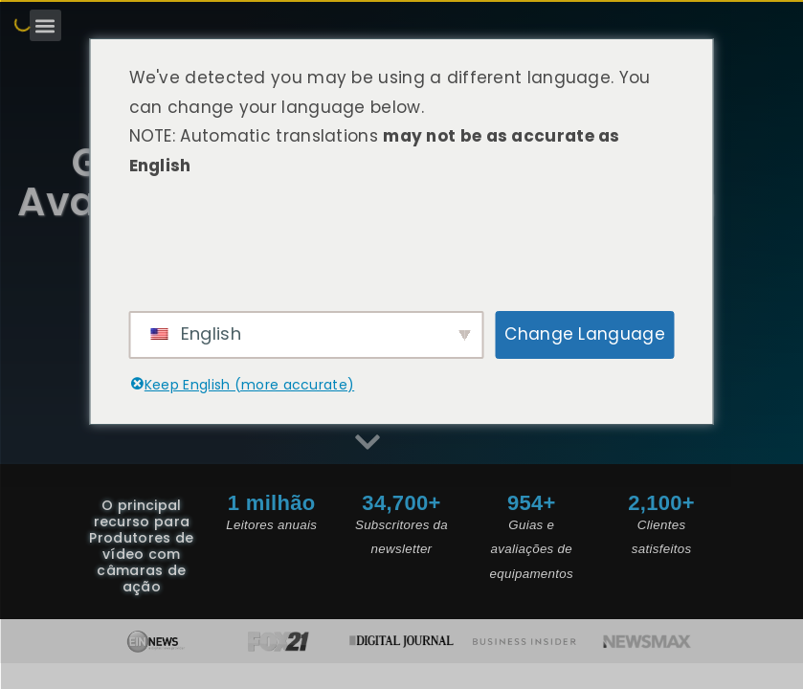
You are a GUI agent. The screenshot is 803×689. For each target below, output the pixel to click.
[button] (45, 25)
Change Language (584, 333)
